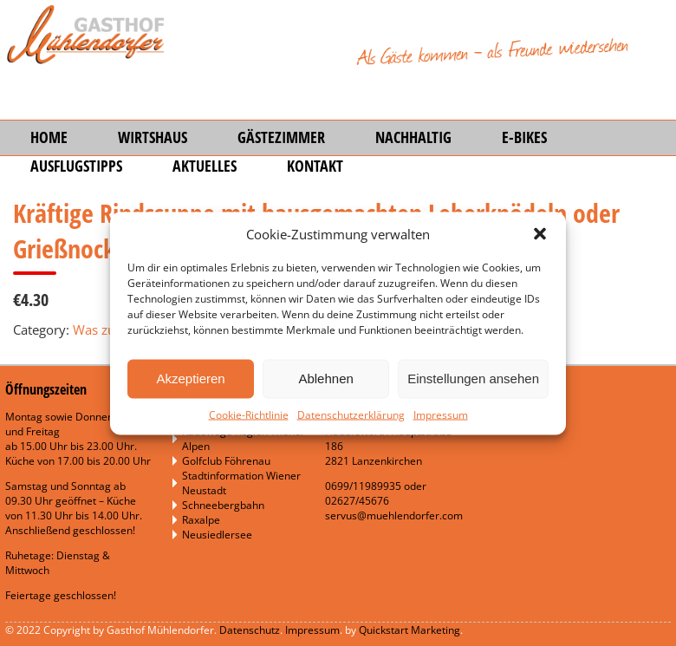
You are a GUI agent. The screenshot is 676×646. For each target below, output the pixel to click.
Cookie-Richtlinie (249, 414)
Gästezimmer (281, 137)
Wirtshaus (152, 137)
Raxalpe (201, 519)
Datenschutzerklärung (351, 414)
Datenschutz (249, 630)
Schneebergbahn (223, 505)
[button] (540, 233)
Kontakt (315, 165)
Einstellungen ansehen (473, 378)
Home (49, 137)
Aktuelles (204, 165)
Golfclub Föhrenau (226, 461)
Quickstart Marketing (409, 630)
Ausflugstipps (76, 165)
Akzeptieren (190, 378)
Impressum (440, 414)
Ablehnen (325, 378)
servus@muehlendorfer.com (394, 515)
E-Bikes (524, 137)
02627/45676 (357, 500)
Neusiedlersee (217, 534)
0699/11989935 (363, 486)
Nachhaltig (413, 137)
